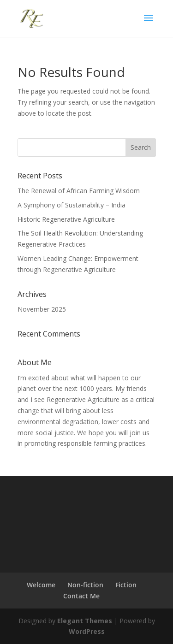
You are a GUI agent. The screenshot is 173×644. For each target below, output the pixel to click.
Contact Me (81, 595)
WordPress (87, 631)
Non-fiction (85, 584)
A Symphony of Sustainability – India (71, 205)
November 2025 (42, 309)
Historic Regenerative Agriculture (66, 219)
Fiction (126, 584)
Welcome (41, 584)
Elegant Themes (84, 620)
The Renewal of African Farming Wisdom (79, 190)
